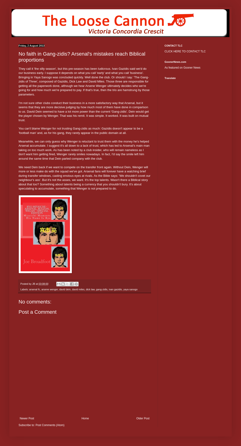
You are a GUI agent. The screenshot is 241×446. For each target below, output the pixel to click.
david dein (64, 289)
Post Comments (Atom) (49, 425)
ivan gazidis (115, 289)
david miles (78, 289)
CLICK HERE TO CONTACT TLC (185, 51)
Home (85, 418)
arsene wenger (49, 289)
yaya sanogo (130, 289)
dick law (90, 289)
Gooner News (191, 67)
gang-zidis (102, 289)
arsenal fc (34, 289)
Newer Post (27, 418)
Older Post (142, 418)
